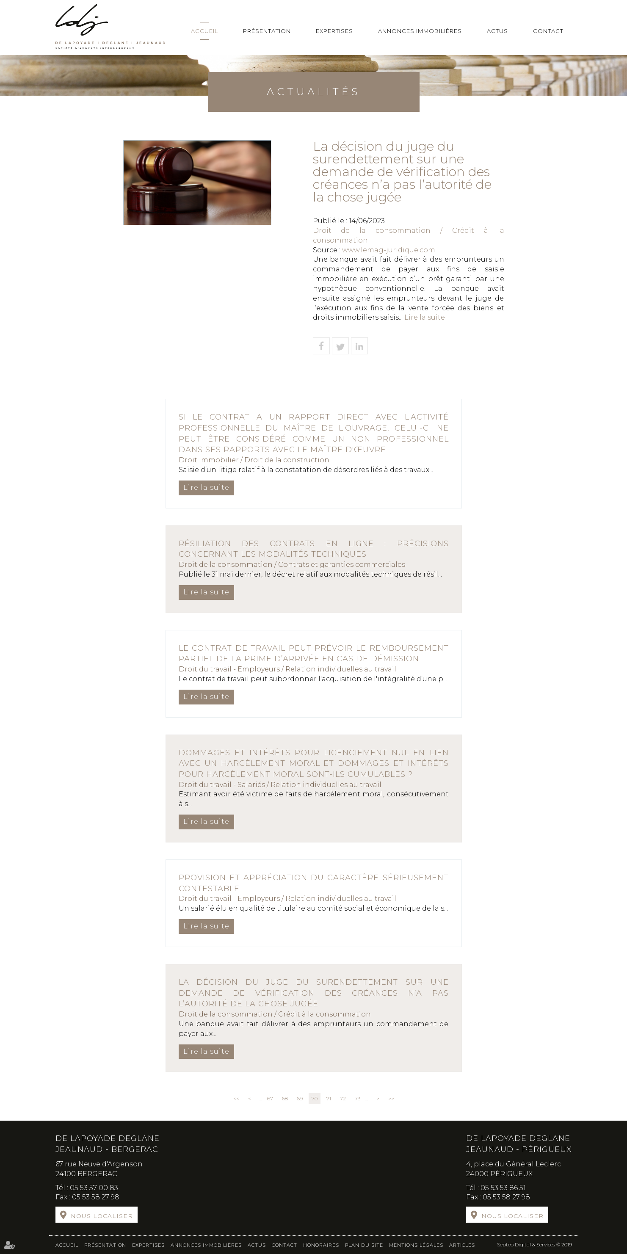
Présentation (267, 31)
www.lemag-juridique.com (388, 250)
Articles (462, 1245)
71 (328, 1098)
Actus (497, 31)
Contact (548, 31)
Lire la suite (424, 317)
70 (315, 1098)
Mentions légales (416, 1245)
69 (300, 1098)
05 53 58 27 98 (95, 1197)
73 (357, 1098)
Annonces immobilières (420, 31)
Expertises (334, 31)
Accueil (204, 31)
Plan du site (364, 1245)
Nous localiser (102, 1216)
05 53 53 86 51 (503, 1188)
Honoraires (321, 1245)
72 (343, 1098)
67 (270, 1098)
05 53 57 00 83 (94, 1188)
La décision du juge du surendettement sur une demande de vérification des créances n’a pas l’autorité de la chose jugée (314, 993)
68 (285, 1098)
